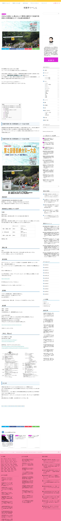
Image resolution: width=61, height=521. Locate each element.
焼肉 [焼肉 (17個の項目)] (15, 468)
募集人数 (7, 112)
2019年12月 (46, 272)
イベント (51, 75)
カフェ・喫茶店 (52, 84)
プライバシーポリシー (35, 3)
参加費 (6, 116)
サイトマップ (44, 3)
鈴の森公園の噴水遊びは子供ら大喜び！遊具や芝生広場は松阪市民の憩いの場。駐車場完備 (51, 493)
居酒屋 (52, 93)
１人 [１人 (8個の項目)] (12, 471)
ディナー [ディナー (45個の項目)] (16, 461)
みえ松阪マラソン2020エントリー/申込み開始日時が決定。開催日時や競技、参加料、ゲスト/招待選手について (51, 201)
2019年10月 (46, 278)
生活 (51, 107)
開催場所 (7, 108)
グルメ (51, 81)
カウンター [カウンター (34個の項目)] (7, 460)
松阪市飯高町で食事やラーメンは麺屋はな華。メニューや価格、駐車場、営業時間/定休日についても (51, 211)
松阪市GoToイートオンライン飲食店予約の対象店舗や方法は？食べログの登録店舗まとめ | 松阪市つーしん (51, 229)
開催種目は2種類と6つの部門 (10, 109)
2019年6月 (46, 288)
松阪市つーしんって (6, 3)
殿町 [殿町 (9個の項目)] (12, 468)
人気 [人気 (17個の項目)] (5, 464)
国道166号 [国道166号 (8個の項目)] (3, 465)
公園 (52, 113)
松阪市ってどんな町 (16, 3)
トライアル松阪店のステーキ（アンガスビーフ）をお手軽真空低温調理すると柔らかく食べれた (51, 217)
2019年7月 (46, 286)
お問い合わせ (25, 3)
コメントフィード (47, 304)
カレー (52, 85)
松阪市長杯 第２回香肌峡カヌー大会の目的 (12, 105)
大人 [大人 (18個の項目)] (9, 465)
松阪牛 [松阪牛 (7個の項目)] (2, 468)
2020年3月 (46, 264)
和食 (52, 92)
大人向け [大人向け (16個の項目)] (13, 465)
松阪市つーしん (30, 8)
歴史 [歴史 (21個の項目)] (9, 468)
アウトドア (51, 72)
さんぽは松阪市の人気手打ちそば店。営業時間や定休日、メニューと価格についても (51, 498)
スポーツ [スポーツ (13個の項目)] (15, 460)
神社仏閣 (52, 115)
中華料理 (52, 91)
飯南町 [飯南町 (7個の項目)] (2, 471)
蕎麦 (52, 96)
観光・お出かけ (51, 110)
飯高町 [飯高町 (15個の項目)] (6, 471)
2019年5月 (46, 291)
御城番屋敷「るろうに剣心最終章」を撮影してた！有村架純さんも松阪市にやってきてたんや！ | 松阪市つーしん (51, 255)
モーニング (52, 88)
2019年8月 (46, 283)
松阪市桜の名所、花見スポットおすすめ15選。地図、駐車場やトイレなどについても (51, 507)
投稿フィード (46, 303)
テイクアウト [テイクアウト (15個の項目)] (7, 461)
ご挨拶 (51, 70)
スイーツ (52, 87)
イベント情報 (52, 78)
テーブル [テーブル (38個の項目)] (12, 461)
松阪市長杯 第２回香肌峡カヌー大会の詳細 (12, 107)
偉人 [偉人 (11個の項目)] (8, 464)
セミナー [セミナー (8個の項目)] (3, 461)
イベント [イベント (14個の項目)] (3, 460)
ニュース (51, 99)
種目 (8, 111)
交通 (51, 102)
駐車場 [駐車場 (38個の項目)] (9, 471)
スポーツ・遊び (52, 112)
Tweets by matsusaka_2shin (48, 131)
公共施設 (51, 105)
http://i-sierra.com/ (6, 278)
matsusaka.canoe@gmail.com (8, 341)
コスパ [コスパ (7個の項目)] (11, 460)
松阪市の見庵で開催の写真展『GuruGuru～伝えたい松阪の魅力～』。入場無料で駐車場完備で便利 (51, 206)
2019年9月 (46, 280)
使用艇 (6, 114)
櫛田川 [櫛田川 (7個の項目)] (6, 468)
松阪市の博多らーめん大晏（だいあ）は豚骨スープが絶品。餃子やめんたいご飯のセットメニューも (51, 502)
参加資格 (7, 113)
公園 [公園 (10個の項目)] (11, 464)
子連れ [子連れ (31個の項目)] (17, 465)
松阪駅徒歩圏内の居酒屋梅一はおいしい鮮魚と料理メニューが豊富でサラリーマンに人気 (51, 227)
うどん (52, 83)
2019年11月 (46, 275)
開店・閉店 (51, 120)
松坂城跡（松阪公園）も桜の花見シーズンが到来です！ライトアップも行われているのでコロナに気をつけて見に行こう (51, 195)
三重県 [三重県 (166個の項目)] (2, 464)
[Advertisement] (21, 59)
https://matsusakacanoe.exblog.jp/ (9, 340)
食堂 (52, 97)
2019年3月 (46, 294)
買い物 (51, 117)
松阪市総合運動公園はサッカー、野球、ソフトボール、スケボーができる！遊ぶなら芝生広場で (51, 487)
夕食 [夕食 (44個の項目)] (6, 465)
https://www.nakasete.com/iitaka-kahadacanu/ (11, 324)
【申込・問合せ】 (8, 117)
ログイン (45, 301)
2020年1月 (46, 270)
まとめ (4, 118)
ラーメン (52, 89)
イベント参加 (52, 77)
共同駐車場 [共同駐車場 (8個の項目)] (15, 464)
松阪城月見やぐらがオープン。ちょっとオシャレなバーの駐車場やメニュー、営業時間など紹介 (51, 239)
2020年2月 (46, 267)
